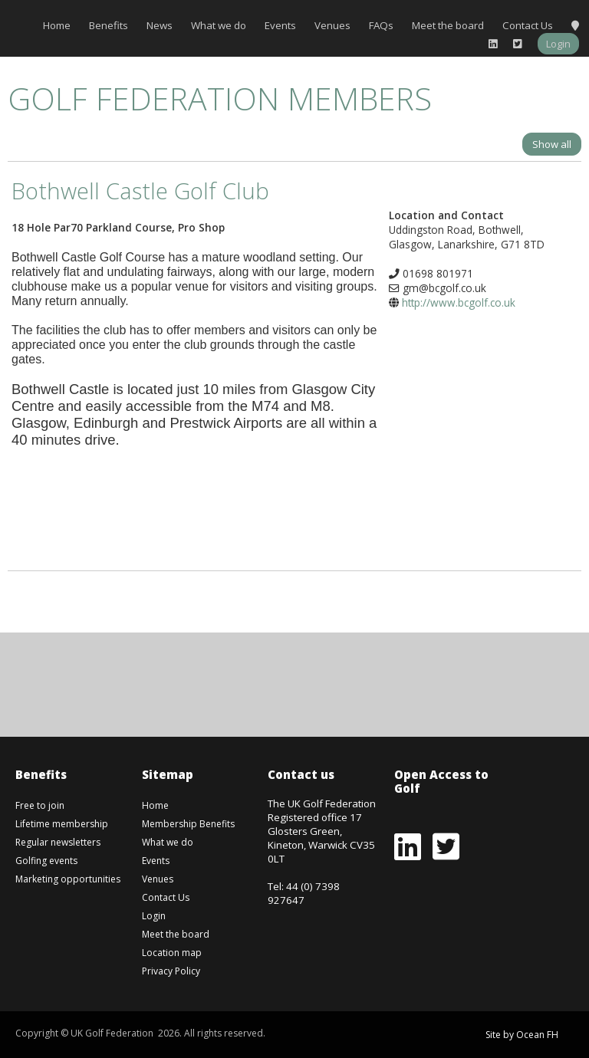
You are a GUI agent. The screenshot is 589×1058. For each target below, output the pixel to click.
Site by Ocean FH (521, 1034)
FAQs (381, 25)
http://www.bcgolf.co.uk (458, 302)
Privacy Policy (171, 971)
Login (558, 44)
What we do (218, 25)
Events (280, 25)
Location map (172, 952)
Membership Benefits (188, 823)
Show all (551, 144)
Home (57, 25)
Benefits (108, 25)
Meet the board (448, 25)
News (159, 25)
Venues (332, 25)
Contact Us (527, 25)
